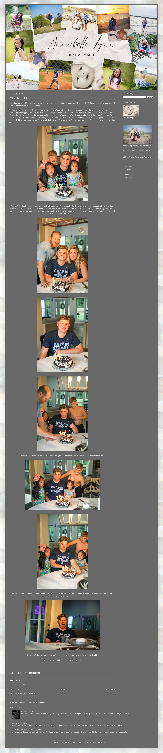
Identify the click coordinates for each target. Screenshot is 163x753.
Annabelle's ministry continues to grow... (27, 730)
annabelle (128, 169)
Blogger (106, 742)
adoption (128, 166)
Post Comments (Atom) (29, 693)
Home (63, 689)
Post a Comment (18, 684)
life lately (128, 177)
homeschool (129, 175)
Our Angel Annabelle (20, 723)
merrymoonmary (85, 742)
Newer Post (14, 689)
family (127, 172)
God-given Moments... (30, 711)
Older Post (110, 689)
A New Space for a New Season (137, 157)
